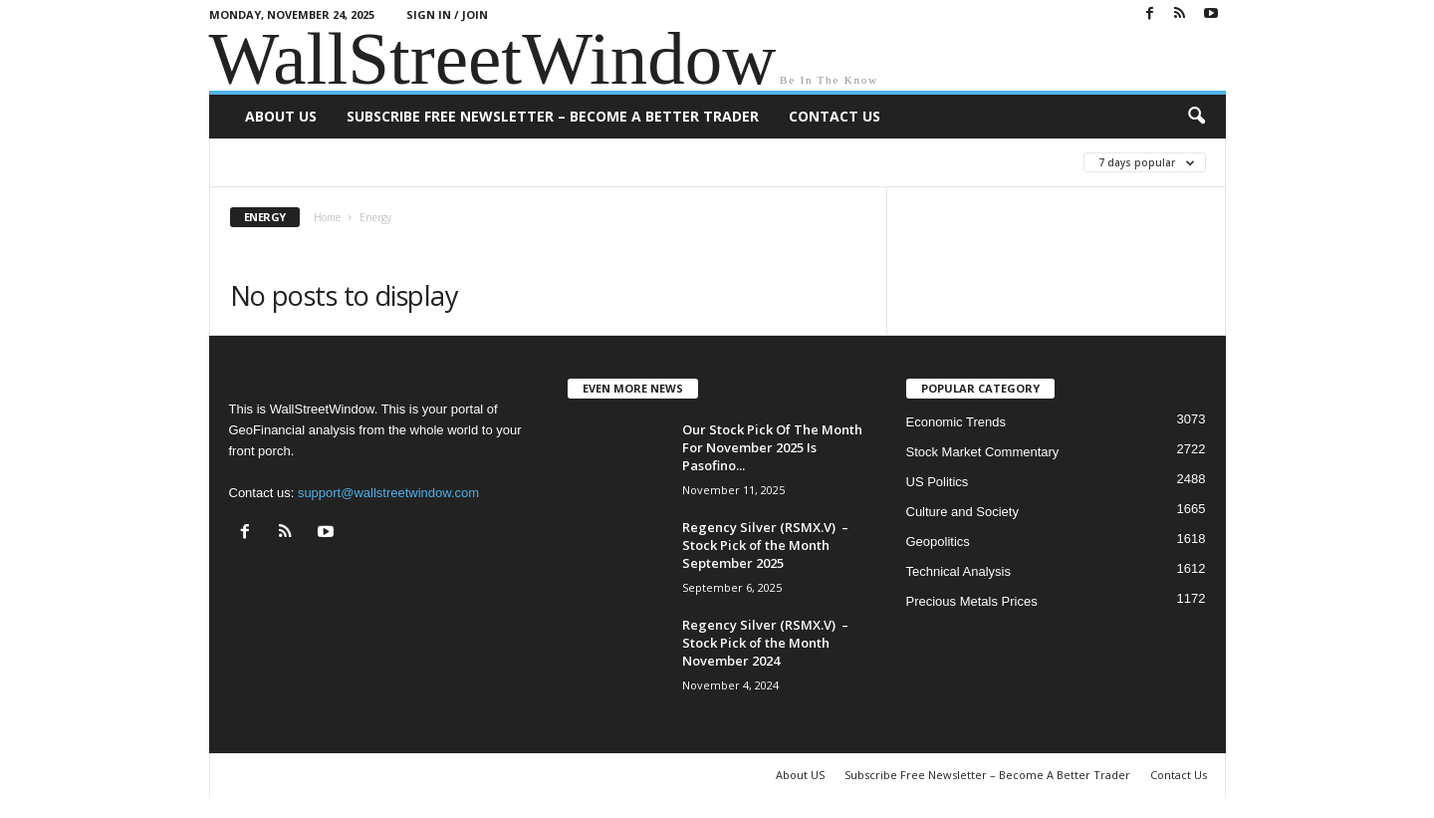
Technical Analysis (959, 571)
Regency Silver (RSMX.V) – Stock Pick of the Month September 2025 (765, 545)
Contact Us (834, 116)
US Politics (937, 481)
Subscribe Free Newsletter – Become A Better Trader (553, 116)
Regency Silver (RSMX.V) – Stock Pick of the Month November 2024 (765, 643)
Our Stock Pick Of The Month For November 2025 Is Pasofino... (772, 447)
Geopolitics (938, 541)
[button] (1196, 116)
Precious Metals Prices (972, 601)
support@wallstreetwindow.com (388, 492)
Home (327, 217)
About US (281, 116)
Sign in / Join (447, 14)
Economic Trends (956, 421)
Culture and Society (962, 511)
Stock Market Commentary (983, 451)
